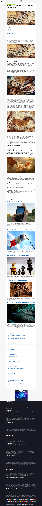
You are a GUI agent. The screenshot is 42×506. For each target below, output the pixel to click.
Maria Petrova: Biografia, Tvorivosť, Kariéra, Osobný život (14, 494)
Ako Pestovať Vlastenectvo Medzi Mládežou (14, 361)
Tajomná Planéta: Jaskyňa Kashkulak (17, 280)
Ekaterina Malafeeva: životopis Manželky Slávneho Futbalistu (15, 477)
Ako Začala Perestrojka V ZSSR (12, 366)
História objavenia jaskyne (11, 29)
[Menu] (1, 1)
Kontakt (23, 504)
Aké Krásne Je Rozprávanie (11, 373)
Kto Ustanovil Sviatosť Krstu (10, 443)
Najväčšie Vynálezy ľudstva (11, 349)
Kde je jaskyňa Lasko (10, 33)
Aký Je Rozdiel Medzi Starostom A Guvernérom (14, 363)
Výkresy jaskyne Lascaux (11, 31)
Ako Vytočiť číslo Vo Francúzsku (15, 201)
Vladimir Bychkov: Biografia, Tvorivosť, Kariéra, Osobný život (16, 338)
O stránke (20, 504)
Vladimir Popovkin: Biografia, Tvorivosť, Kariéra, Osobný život (17, 335)
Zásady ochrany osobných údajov (28, 504)
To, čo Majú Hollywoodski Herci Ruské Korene (14, 356)
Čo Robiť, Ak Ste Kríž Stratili (10, 422)
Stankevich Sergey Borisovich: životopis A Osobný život (16, 368)
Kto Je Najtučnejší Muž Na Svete (12, 354)
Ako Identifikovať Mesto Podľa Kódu (11, 455)
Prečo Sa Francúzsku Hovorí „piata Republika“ (19, 229)
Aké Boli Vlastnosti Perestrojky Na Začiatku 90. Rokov (15, 371)
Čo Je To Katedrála (9, 410)
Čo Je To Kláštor (8, 428)
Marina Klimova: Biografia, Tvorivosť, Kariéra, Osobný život (14, 488)
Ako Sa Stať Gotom (10, 359)
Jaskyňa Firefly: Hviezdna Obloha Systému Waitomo (21, 302)
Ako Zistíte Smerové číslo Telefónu (11, 461)
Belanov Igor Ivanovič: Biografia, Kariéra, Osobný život (15, 380)
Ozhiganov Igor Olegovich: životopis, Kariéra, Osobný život (16, 383)
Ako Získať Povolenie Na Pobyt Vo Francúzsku (19, 255)
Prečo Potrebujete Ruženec (10, 403)
